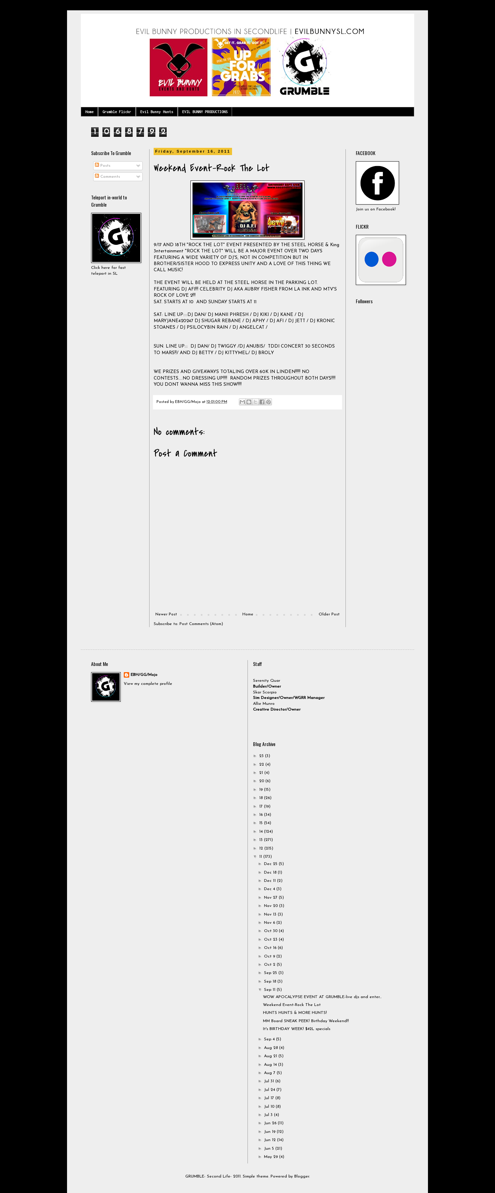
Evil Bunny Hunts (156, 112)
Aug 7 (270, 1073)
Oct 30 (271, 931)
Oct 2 (270, 965)
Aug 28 (271, 1048)
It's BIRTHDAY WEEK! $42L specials (296, 1029)
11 (261, 857)
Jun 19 (270, 1132)
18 (261, 798)
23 (262, 756)
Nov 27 (271, 898)
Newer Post (166, 614)
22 (262, 765)
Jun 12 (270, 1140)
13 (261, 840)
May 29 (271, 1157)
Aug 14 (271, 1065)
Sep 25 (271, 973)
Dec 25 (271, 864)
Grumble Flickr (116, 112)
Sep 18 (270, 981)
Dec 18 (271, 873)
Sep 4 (270, 1039)
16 (261, 815)
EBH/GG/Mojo (144, 675)
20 (262, 781)
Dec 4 (270, 889)
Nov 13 (271, 914)
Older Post (329, 614)
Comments (107, 177)
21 (261, 773)
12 (261, 848)
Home (89, 112)
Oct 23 (271, 940)
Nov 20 (271, 906)
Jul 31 (269, 1081)
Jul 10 (270, 1107)
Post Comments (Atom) (201, 624)
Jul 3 (269, 1115)
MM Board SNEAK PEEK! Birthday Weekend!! (306, 1021)
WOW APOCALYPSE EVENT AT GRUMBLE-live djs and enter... (322, 997)
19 (261, 790)
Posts (102, 166)
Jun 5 (269, 1149)
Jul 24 (270, 1090)
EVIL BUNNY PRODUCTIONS (205, 112)
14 (261, 832)
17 (261, 807)
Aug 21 (271, 1056)
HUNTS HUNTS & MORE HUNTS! (295, 1013)
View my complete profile (148, 684)
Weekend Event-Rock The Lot (292, 1005)
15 (261, 823)
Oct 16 (271, 948)
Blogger (301, 1176)
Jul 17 (269, 1098)
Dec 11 (270, 881)
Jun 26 (271, 1123)
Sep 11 (270, 990)
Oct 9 (270, 956)
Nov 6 (270, 923)
